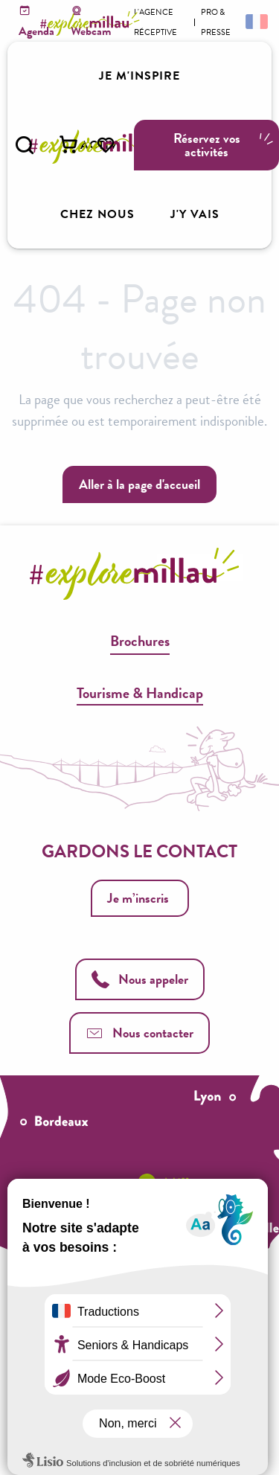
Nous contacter (139, 1033)
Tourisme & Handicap (140, 693)
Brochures (140, 641)
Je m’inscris (138, 898)
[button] (24, 145)
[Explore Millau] (92, 23)
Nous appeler (140, 979)
